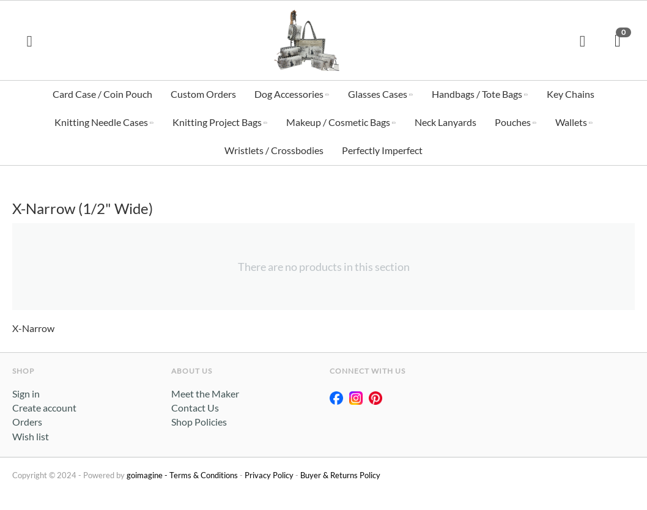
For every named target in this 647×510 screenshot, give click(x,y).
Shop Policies (199, 423)
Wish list (30, 438)
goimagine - (148, 477)
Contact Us (195, 409)
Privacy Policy (269, 477)
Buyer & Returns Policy (340, 477)
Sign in (26, 395)
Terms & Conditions (203, 477)
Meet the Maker (205, 395)
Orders (27, 423)
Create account (44, 409)
